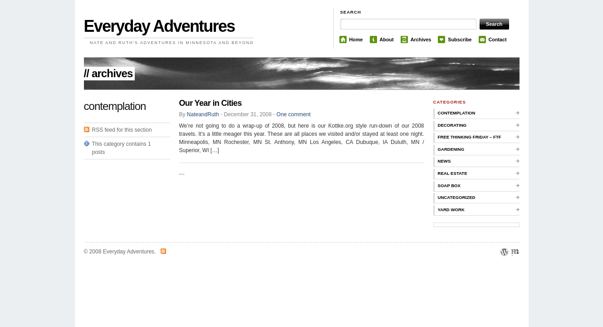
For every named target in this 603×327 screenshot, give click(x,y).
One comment (293, 114)
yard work (451, 209)
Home (356, 39)
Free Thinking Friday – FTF (469, 136)
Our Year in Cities (210, 103)
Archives (421, 39)
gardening (451, 149)
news (444, 161)
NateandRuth (203, 114)
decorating (452, 125)
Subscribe (459, 39)
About (387, 39)
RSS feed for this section (122, 130)
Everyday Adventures (159, 26)
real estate (452, 173)
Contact (498, 39)
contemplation (457, 112)
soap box (449, 185)
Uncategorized (457, 197)
